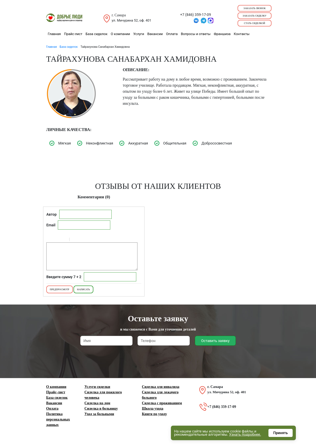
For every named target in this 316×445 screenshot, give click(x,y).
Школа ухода (152, 409)
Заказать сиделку (254, 15)
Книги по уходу (154, 414)
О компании (120, 34)
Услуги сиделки (97, 387)
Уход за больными (99, 414)
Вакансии (155, 34)
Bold (49, 240)
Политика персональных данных (58, 419)
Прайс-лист (73, 34)
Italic (54, 240)
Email (50, 225)
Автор (51, 214)
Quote (74, 240)
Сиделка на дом (97, 403)
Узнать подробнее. (245, 434)
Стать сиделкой (254, 23)
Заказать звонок (254, 8)
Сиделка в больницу (101, 409)
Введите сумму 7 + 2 (63, 277)
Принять (280, 433)
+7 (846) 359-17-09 (195, 14)
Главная (54, 34)
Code (79, 240)
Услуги (138, 34)
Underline (59, 240)
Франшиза (222, 34)
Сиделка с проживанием (162, 403)
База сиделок (97, 34)
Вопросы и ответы (195, 34)
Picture (90, 240)
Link (85, 240)
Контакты (241, 34)
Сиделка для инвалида (160, 387)
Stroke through (65, 240)
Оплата (172, 34)
